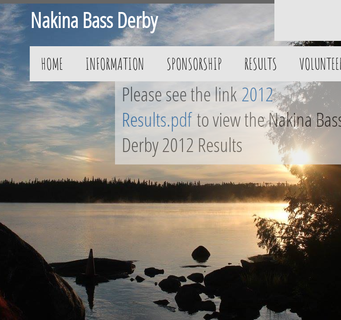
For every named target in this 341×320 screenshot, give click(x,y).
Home (52, 63)
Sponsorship (194, 63)
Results (260, 63)
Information (114, 63)
